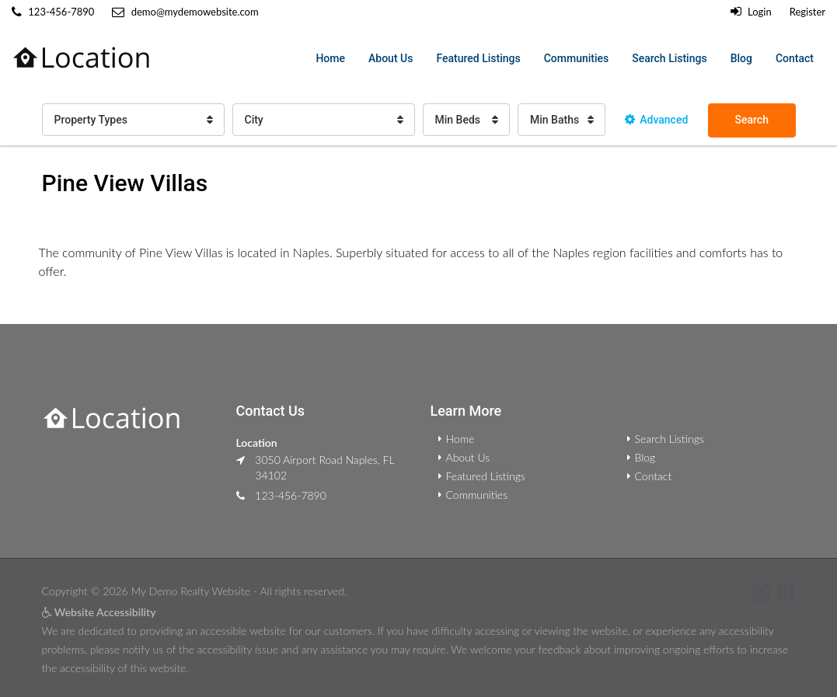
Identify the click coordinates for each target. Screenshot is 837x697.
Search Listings (669, 58)
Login (751, 11)
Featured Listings (478, 58)
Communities (576, 58)
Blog (741, 58)
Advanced (656, 119)
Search (752, 119)
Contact (795, 58)
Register (807, 11)
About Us (390, 58)
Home (330, 58)
